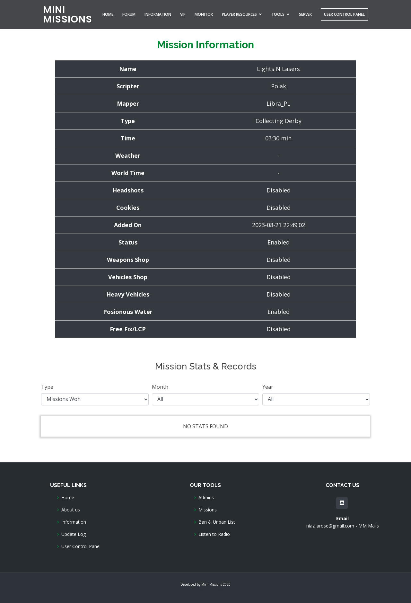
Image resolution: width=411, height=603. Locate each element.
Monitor (204, 14)
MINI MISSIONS (67, 14)
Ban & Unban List (216, 522)
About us (70, 510)
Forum (129, 14)
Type (47, 386)
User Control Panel (344, 14)
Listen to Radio (214, 534)
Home (107, 14)
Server (305, 14)
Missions (207, 510)
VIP (183, 14)
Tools (277, 14)
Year (267, 386)
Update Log (73, 534)
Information (157, 14)
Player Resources (239, 14)
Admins (206, 497)
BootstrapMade (215, 590)
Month (160, 386)
